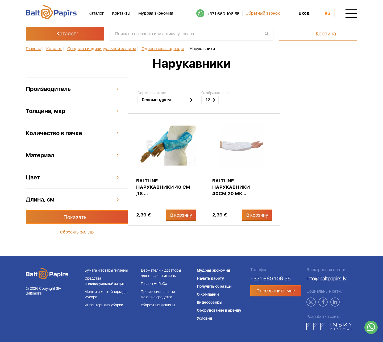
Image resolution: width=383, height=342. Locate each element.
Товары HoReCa (154, 283)
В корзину (181, 215)
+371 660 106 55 (223, 13)
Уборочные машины (158, 305)
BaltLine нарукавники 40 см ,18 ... (163, 187)
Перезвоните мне (275, 290)
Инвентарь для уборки (104, 305)
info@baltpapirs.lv (326, 278)
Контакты (121, 13)
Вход (304, 13)
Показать (75, 217)
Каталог (96, 13)
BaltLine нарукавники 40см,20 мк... (231, 187)
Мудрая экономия (155, 13)
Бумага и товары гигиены (106, 270)
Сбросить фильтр (77, 232)
